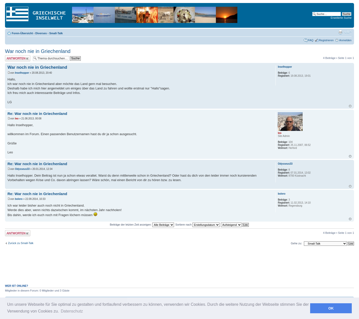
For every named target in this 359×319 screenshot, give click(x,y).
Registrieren (326, 40)
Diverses (41, 33)
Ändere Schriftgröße (348, 32)
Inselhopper (22, 72)
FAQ (310, 40)
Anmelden (345, 40)
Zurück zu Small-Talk (20, 243)
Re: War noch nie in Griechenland (37, 113)
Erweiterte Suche (341, 17)
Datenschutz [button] (72, 311)
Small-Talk (56, 33)
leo (16, 118)
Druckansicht (340, 32)
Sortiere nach (197, 224)
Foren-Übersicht (22, 33)
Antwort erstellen (17, 58)
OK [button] (331, 308)
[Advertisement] (179, 267)
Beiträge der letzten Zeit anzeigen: (142, 224)
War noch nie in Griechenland (38, 51)
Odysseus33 (22, 169)
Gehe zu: (296, 243)
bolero (19, 199)
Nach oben (350, 106)
